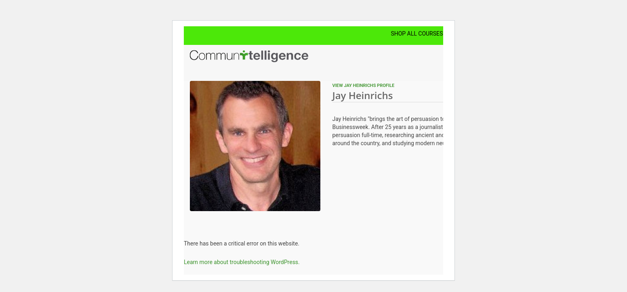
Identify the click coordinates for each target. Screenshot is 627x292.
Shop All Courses (417, 33)
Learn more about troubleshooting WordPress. (242, 262)
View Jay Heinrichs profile (363, 85)
